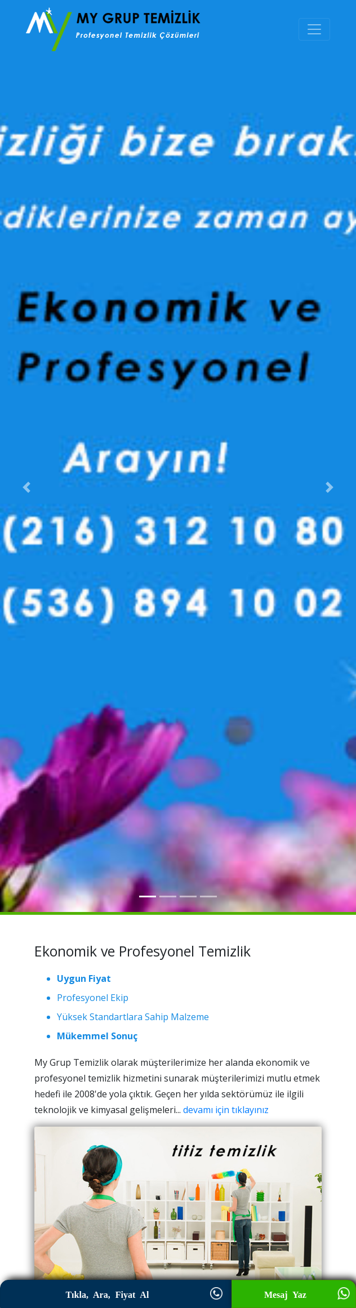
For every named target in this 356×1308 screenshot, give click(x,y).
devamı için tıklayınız (226, 1110)
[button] (27, 487)
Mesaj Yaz (293, 1295)
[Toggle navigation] (314, 29)
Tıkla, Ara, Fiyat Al (115, 1295)
